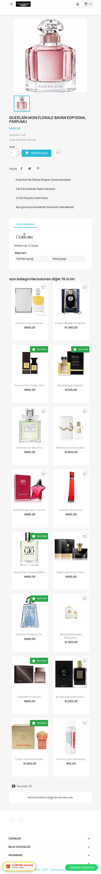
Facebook (12, 820)
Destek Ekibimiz (82, 867)
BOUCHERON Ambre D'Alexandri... (71, 636)
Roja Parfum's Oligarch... (71, 385)
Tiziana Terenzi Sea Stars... (30, 759)
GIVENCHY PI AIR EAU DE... (30, 634)
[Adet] (13, 153)
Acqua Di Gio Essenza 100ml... (30, 572)
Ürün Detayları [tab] (25, 224)
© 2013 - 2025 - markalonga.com (50, 869)
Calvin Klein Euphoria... (29, 696)
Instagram (21, 820)
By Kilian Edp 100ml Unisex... (71, 696)
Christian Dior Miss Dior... (30, 447)
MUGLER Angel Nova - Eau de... (30, 509)
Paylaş (21, 168)
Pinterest (38, 168)
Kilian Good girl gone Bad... (71, 447)
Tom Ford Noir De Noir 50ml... (30, 385)
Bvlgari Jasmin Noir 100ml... (71, 572)
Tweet (29, 168)
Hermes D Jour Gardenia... (29, 323)
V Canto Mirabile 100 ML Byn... (71, 323)
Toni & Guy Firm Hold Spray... (71, 759)
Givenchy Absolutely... (71, 509)
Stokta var (20, 245)
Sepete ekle (36, 153)
